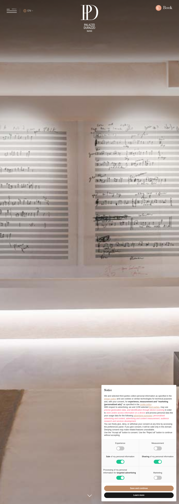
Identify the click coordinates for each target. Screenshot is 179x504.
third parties (154, 407)
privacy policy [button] (110, 399)
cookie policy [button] (145, 404)
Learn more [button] (138, 495)
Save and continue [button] (139, 488)
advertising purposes (143, 415)
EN (28, 10)
